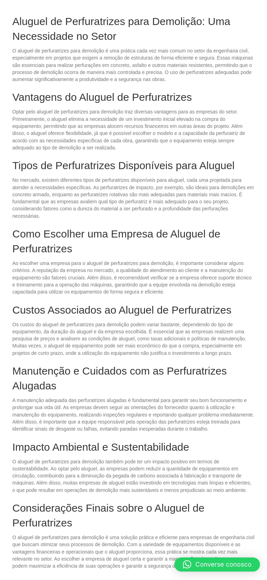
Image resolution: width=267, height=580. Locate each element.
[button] (217, 564)
